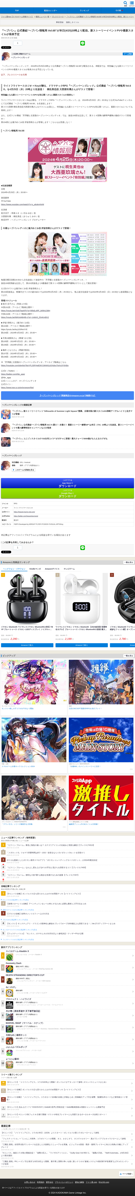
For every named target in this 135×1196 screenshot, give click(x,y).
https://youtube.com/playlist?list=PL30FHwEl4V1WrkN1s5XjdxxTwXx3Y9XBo (35, 365)
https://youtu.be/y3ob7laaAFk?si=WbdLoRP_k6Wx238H (25, 310)
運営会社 (49, 1182)
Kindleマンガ (35, 569)
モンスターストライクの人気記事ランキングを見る (20, 930)
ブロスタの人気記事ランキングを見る (15, 920)
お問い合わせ (29, 1182)
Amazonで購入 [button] (27, 645)
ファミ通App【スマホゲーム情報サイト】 (17, 17)
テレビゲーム (69, 569)
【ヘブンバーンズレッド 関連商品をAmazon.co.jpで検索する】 (67, 395)
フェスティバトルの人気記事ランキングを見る (18, 939)
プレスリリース (58, 17)
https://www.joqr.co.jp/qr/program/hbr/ (17, 387)
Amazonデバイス (52, 569)
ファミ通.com (91, 1182)
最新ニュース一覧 (42, 17)
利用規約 (40, 1182)
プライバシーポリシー (64, 1182)
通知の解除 (79, 1182)
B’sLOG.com (104, 1182)
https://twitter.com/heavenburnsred (26, 516)
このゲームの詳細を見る (24, 470)
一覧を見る (128, 562)
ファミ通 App (10, 4)
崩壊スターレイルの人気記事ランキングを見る (18, 910)
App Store (67, 483)
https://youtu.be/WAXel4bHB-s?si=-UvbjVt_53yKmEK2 (25, 317)
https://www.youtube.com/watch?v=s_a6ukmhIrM (22, 204)
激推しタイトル (72, 22)
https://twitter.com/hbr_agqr (13, 374)
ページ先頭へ (127, 1174)
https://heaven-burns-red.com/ (24, 512)
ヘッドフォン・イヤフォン (14, 569)
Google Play (67, 493)
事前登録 (59, 22)
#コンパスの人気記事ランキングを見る (16, 900)
